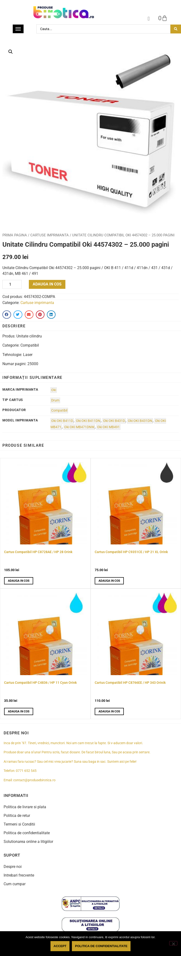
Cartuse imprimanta (49, 235)
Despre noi (13, 866)
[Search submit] (175, 29)
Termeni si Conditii (19, 824)
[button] (10, 51)
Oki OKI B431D (114, 421)
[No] (173, 943)
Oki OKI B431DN (140, 421)
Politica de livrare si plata (25, 807)
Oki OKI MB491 (108, 427)
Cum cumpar (14, 884)
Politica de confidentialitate (27, 833)
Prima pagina (14, 235)
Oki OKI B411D (62, 421)
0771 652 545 (26, 771)
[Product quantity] (12, 284)
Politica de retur (17, 815)
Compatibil (59, 410)
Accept (60, 946)
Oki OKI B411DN (88, 421)
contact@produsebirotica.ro (34, 780)
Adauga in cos (47, 284)
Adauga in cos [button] (18, 580)
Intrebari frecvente (19, 875)
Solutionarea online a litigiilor (28, 841)
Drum (55, 400)
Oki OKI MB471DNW (79, 427)
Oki (53, 390)
